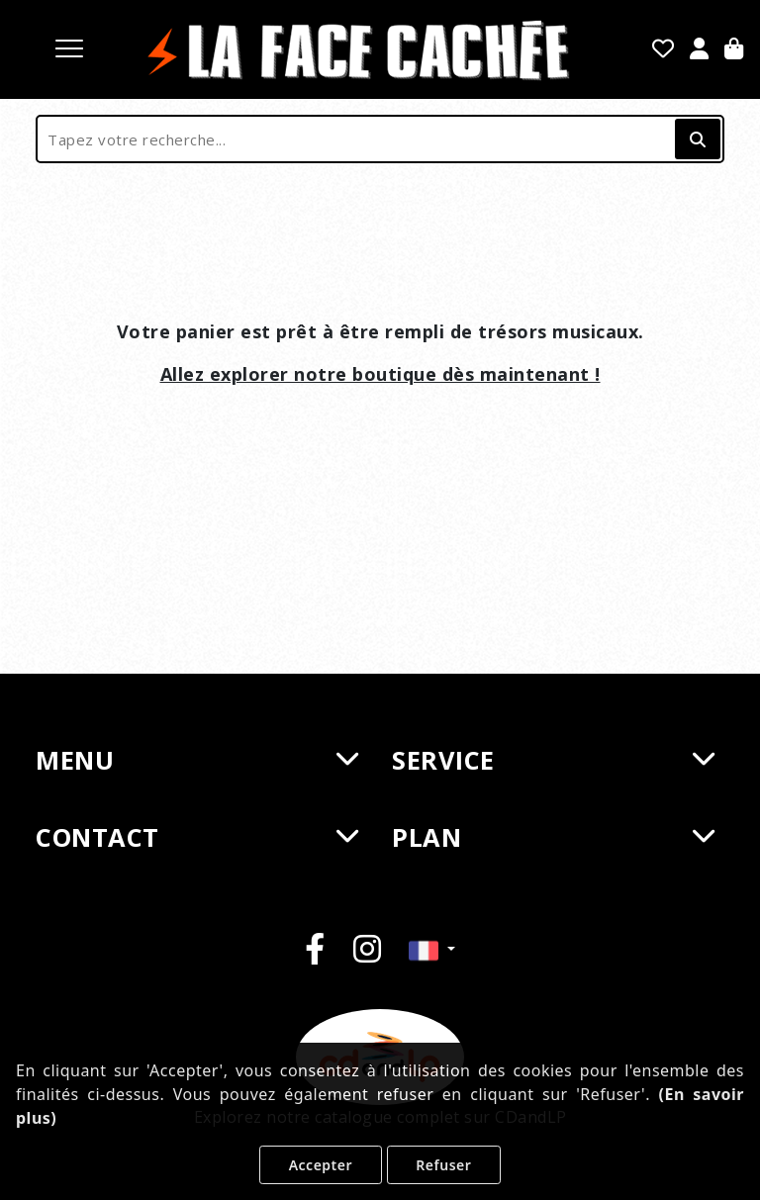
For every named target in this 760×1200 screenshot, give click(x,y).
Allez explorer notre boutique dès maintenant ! (380, 374)
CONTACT (197, 837)
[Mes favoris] (663, 50)
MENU (197, 760)
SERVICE (553, 760)
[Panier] (734, 50)
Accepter (320, 1164)
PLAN (553, 837)
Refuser (443, 1164)
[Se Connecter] (700, 50)
